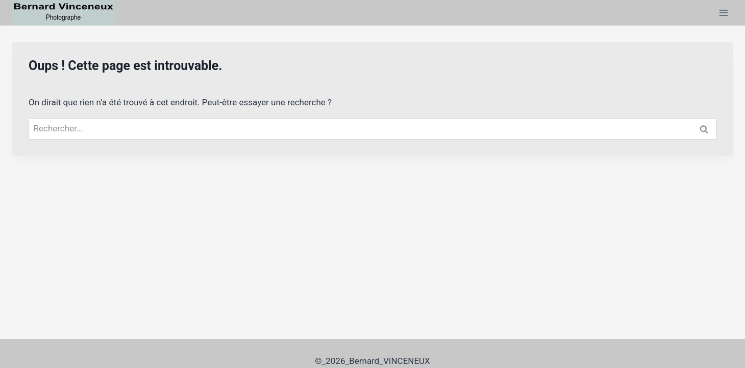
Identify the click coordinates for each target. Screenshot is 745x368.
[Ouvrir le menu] (723, 12)
